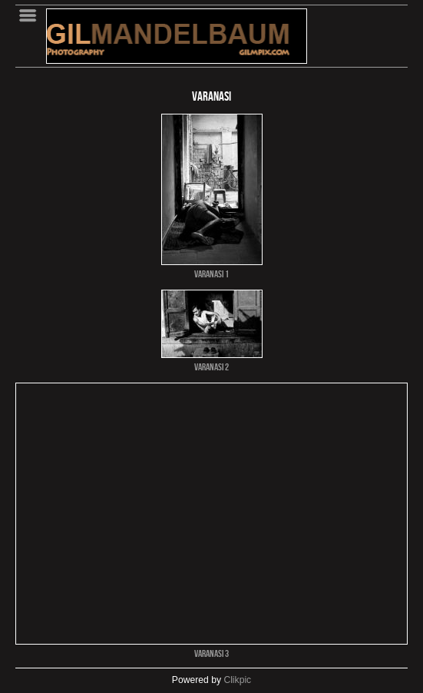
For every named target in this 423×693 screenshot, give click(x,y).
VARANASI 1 (211, 273)
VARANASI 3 (211, 653)
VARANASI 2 (211, 366)
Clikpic (237, 680)
